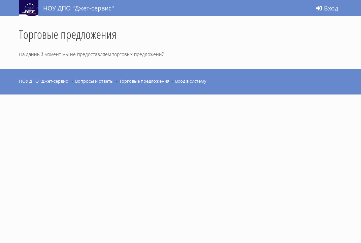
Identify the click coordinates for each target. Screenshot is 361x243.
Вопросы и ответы (94, 81)
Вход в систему (190, 81)
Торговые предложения (144, 81)
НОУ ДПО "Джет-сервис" (44, 81)
